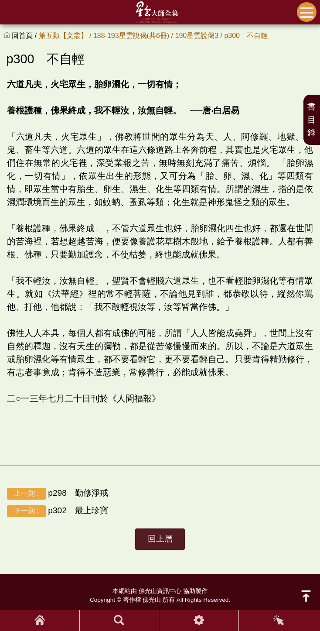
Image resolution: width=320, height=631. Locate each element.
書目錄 (311, 119)
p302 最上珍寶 (57, 511)
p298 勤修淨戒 (57, 494)
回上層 (160, 538)
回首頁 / (25, 35)
